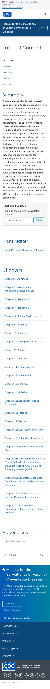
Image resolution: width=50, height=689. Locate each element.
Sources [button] (11, 555)
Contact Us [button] (10, 626)
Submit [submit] (39, 220)
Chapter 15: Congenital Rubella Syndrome (22, 402)
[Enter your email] (18, 220)
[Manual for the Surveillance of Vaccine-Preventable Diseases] (25, 574)
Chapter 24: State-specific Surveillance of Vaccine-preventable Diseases (24, 509)
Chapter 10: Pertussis (16, 358)
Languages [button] (10, 648)
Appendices (7, 84)
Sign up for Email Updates (19, 618)
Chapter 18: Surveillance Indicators (24, 429)
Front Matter (8, 72)
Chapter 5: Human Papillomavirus (23, 316)
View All (10, 603)
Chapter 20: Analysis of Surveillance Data (24, 448)
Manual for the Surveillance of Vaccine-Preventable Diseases (19, 28)
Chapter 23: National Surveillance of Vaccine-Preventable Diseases (24, 495)
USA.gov (17, 682)
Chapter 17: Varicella (16, 421)
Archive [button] (8, 656)
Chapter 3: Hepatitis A (17, 299)
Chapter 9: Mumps (15, 350)
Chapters (6, 78)
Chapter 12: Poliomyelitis (18, 375)
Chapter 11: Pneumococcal (19, 367)
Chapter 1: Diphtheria (16, 278)
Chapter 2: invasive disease (19, 289)
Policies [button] (8, 641)
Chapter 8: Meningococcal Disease (23, 341)
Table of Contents (12, 610)
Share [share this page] (42, 555)
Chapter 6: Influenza (16, 324)
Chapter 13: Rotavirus (17, 383)
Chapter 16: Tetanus (16, 412)
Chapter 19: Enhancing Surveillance (24, 438)
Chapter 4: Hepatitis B (17, 307)
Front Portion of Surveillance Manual (24, 250)
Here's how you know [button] (12, 7)
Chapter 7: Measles (15, 333)
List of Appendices (15, 541)
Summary (7, 67)
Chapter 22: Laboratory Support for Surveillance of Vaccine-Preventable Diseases (24, 481)
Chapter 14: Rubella (16, 392)
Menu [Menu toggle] (43, 28)
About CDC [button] (10, 633)
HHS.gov (6, 682)
